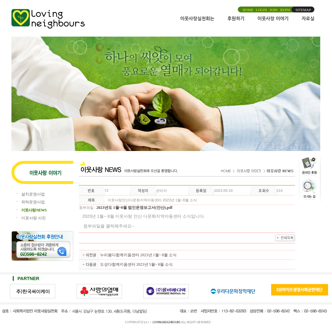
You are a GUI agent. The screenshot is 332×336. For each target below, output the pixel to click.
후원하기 (235, 18)
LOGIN (261, 10)
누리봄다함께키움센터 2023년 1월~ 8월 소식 (138, 255)
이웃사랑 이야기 (272, 18)
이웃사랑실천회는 (197, 18)
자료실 (308, 18)
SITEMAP (303, 10)
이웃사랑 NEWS (33, 210)
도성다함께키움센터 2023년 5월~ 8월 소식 (136, 264)
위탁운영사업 (33, 202)
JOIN (273, 10)
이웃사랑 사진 (33, 218)
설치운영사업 (33, 194)
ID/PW (285, 10)
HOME (248, 10)
